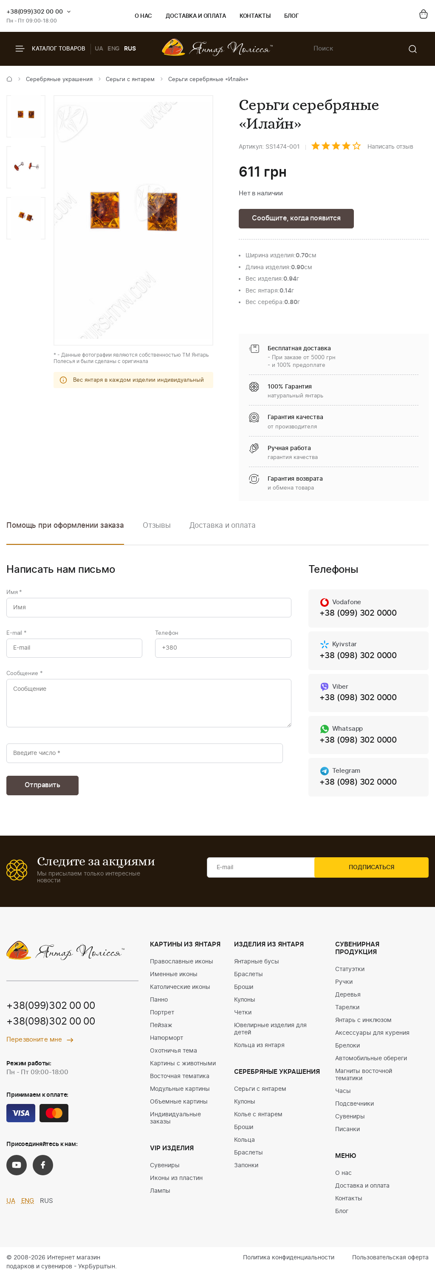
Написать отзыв (390, 147)
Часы (343, 1098)
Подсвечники (354, 1110)
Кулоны (244, 1006)
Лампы (160, 1197)
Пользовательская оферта (390, 1264)
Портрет (162, 1019)
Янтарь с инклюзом (363, 1027)
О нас (143, 16)
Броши (243, 994)
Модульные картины (180, 1095)
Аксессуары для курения (372, 1039)
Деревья (348, 1001)
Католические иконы (180, 994)
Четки (242, 1019)
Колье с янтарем (258, 1121)
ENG (113, 49)
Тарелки (347, 1014)
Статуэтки (349, 976)
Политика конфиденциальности (288, 1264)
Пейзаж (161, 1032)
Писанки (347, 1136)
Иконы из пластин (176, 1185)
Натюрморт (166, 1044)
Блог (291, 16)
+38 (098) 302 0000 (360, 658)
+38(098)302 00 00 (54, 1029)
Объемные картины (179, 1108)
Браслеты (248, 981)
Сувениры (165, 1172)
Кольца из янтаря (259, 1052)
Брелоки (347, 1052)
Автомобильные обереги (371, 1065)
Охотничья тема (173, 1057)
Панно (159, 1006)
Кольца (244, 1146)
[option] (25, 116)
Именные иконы (174, 981)
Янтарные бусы (256, 968)
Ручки (344, 988)
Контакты (255, 16)
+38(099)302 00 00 (34, 12)
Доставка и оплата (196, 16)
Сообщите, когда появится (299, 218)
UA (99, 49)
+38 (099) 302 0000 (360, 615)
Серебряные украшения (59, 79)
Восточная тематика (179, 1083)
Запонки (246, 1172)
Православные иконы (181, 968)
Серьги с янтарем (130, 79)
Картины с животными (183, 1070)
